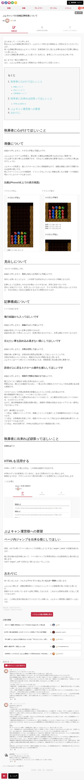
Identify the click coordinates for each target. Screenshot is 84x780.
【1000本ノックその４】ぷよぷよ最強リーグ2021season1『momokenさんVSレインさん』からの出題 (26, 653)
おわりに (15, 112)
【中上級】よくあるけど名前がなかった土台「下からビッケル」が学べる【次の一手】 (26, 639)
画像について (18, 87)
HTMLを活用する (19, 104)
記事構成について (19, 93)
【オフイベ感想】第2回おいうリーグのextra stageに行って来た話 (24, 625)
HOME (33, 770)
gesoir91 (12, 754)
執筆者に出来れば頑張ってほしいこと (31, 98)
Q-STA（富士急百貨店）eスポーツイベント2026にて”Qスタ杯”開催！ (25, 632)
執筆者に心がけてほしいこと (27, 81)
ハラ (11, 670)
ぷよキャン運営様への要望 (25, 109)
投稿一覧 (41, 770)
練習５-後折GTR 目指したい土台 (14, 646)
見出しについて (19, 90)
